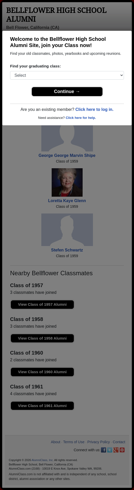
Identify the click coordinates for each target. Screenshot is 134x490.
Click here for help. (81, 118)
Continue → (67, 91)
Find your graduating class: (35, 66)
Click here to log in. (94, 109)
